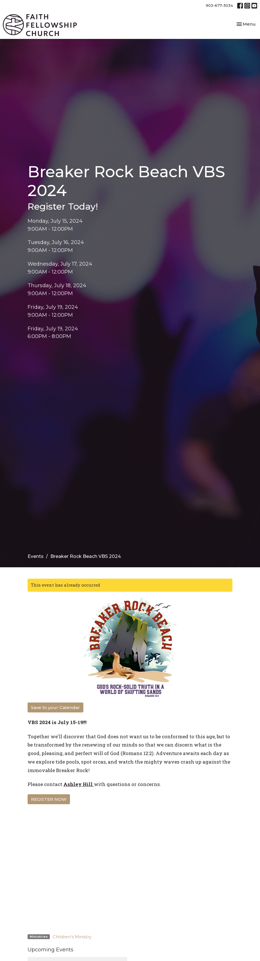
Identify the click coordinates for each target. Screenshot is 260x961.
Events (36, 556)
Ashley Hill (78, 784)
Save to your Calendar (55, 707)
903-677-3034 (219, 5)
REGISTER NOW (49, 799)
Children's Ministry (72, 936)
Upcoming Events (50, 950)
